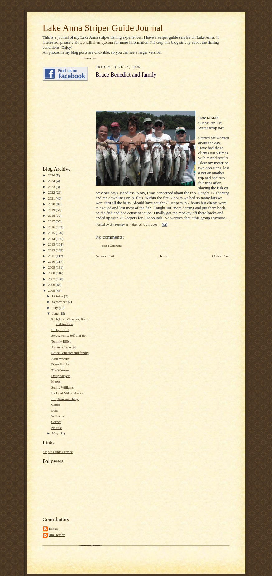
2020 (52, 204)
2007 (52, 279)
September (60, 302)
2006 (52, 284)
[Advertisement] (61, 123)
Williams (57, 416)
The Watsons (60, 370)
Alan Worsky (60, 358)
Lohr (54, 410)
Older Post (220, 256)
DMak (53, 528)
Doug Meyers (60, 376)
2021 (52, 198)
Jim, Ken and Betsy (65, 399)
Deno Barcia (60, 364)
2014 (52, 239)
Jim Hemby (57, 535)
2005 (52, 290)
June (55, 313)
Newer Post (105, 256)
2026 (52, 175)
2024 (52, 181)
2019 (52, 210)
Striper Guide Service (58, 452)
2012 (52, 250)
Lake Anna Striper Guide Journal (103, 28)
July (55, 308)
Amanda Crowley (63, 347)
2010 (52, 261)
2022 (52, 192)
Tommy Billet (60, 341)
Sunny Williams (62, 387)
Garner (56, 422)
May (55, 433)
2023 (52, 187)
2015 (52, 233)
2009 (52, 267)
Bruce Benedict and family (69, 353)
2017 (52, 221)
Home (163, 256)
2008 (52, 273)
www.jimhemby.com (96, 42)
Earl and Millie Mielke (67, 393)
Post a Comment (112, 245)
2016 (52, 227)
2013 (52, 244)
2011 (52, 256)
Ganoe (55, 404)
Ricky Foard (60, 330)
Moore (55, 381)
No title (56, 428)
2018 (52, 215)
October (58, 296)
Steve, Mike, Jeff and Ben (69, 335)
